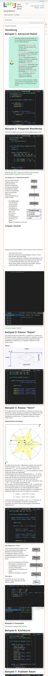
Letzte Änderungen (34, 6)
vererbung (16, 14)
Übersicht (42, 7)
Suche (43, 3)
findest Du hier (23, 626)
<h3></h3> (24, 238)
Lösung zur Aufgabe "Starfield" (13, 328)
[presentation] (19, 465)
